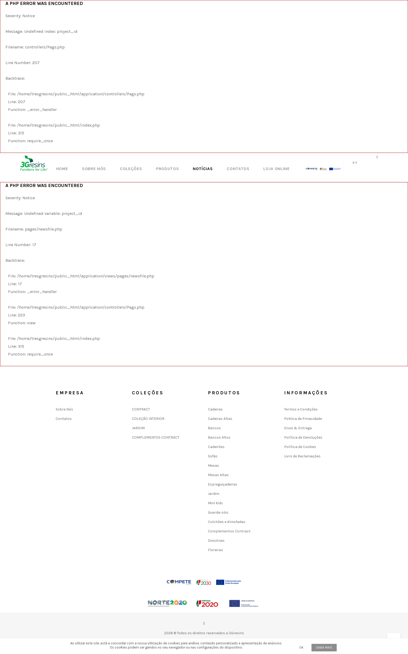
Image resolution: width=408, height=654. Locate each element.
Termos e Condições (301, 409)
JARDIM (138, 428)
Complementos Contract (229, 531)
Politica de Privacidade (303, 418)
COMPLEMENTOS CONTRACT (155, 437)
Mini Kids (215, 503)
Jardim (213, 493)
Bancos (214, 428)
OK (301, 647)
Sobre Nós (94, 168)
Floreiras (215, 550)
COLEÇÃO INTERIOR (148, 418)
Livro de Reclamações (302, 456)
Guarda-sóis (218, 512)
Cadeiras (215, 409)
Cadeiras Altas (220, 418)
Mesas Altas (218, 475)
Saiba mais (324, 647)
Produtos (167, 168)
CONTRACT (141, 409)
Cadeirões (216, 447)
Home (62, 168)
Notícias (203, 168)
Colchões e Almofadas (226, 522)
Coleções (131, 168)
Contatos (238, 168)
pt (355, 163)
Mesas (213, 465)
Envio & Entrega (298, 428)
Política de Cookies (300, 447)
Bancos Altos (219, 437)
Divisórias (216, 540)
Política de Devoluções (303, 437)
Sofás (213, 456)
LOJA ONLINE (276, 168)
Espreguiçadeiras (222, 484)
